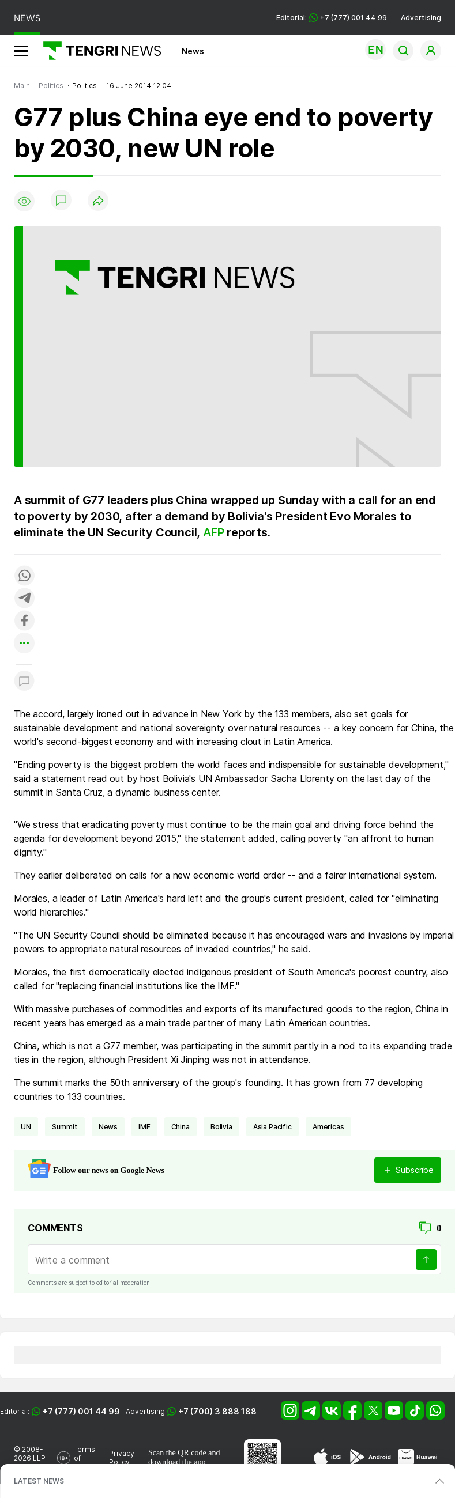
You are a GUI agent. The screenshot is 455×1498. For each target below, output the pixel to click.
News (193, 51)
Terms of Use (84, 1458)
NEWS (27, 18)
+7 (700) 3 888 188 (217, 1411)
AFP (213, 532)
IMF (144, 1126)
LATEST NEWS (39, 1481)
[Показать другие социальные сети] (24, 644)
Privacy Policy (121, 1457)
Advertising (421, 17)
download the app (177, 1462)
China (180, 1126)
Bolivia (221, 1126)
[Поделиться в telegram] (24, 599)
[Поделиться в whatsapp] (24, 576)
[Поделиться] (98, 201)
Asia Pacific (272, 1126)
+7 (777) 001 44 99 (81, 1411)
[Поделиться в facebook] (24, 621)
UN (26, 1126)
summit (65, 1126)
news (108, 1126)
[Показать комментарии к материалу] (24, 682)
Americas (328, 1126)
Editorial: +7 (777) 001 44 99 (331, 17)
